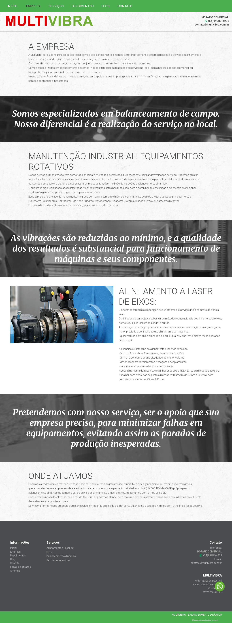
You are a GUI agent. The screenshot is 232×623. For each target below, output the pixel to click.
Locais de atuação (20, 566)
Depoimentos (83, 6)
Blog (106, 6)
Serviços (56, 6)
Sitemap (15, 570)
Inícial (12, 6)
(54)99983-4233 (217, 21)
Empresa (33, 6)
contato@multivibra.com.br (212, 24)
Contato (125, 6)
